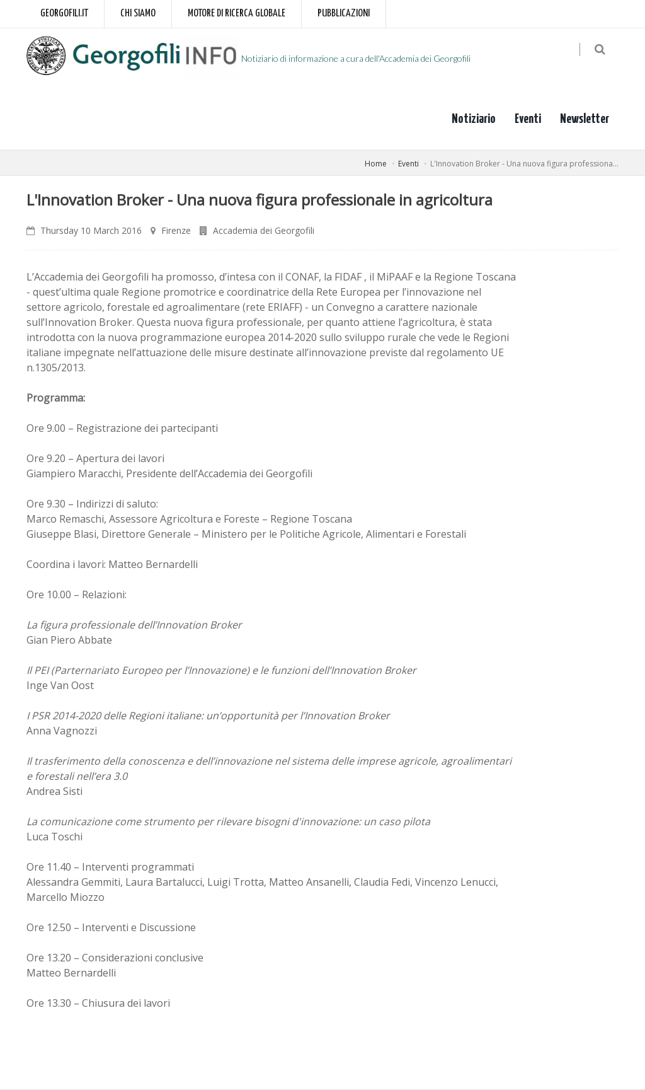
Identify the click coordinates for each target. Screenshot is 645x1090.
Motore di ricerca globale (236, 13)
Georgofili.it (64, 13)
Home (376, 163)
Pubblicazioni (343, 13)
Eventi (528, 119)
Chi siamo (138, 13)
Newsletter (584, 119)
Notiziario (474, 119)
